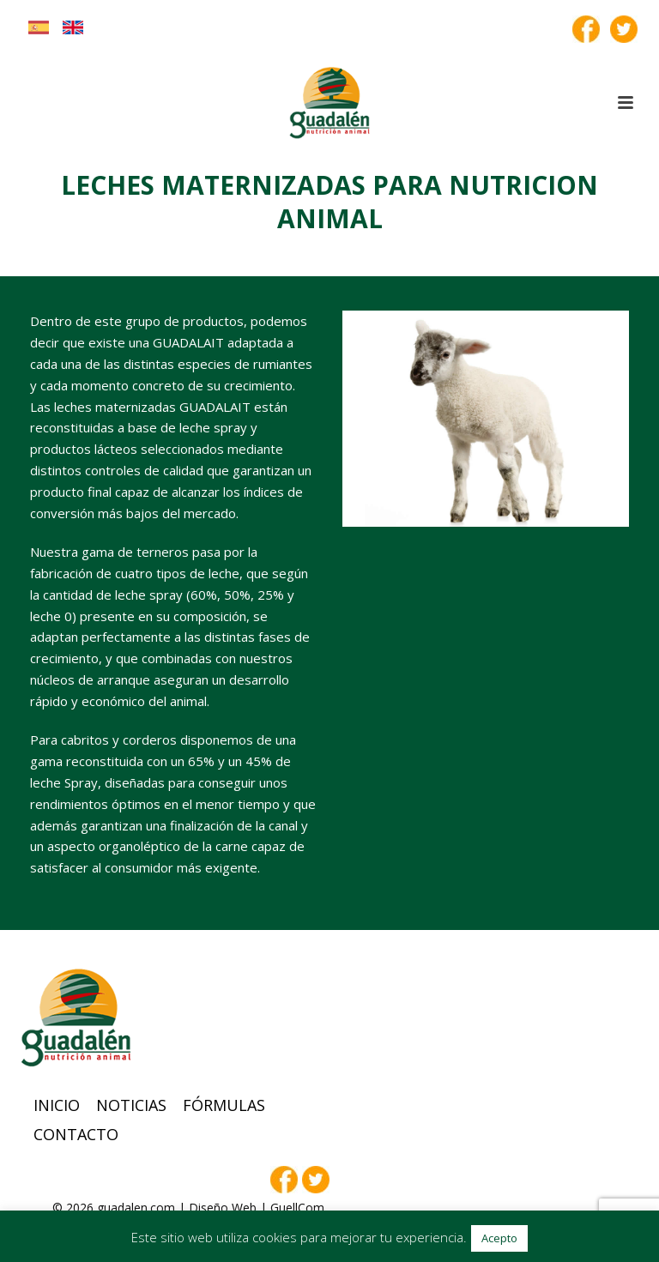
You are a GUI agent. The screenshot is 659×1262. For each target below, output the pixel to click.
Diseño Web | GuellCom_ (259, 1207)
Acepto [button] (499, 1238)
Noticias (131, 1105)
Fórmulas (224, 1105)
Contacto (75, 1134)
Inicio (56, 1105)
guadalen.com (136, 1207)
